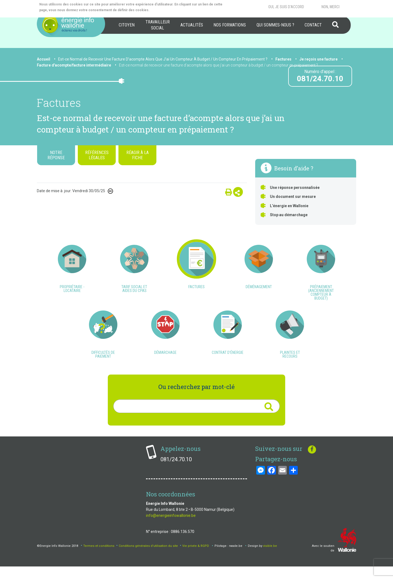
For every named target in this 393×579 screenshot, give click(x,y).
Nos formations (229, 25)
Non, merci (330, 7)
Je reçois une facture (318, 59)
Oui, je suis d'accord (286, 7)
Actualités (191, 25)
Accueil (43, 59)
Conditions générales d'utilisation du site (148, 558)
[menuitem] (126, 25)
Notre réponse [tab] (56, 155)
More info (172, 10)
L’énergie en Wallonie (289, 206)
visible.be (270, 558)
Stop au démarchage (289, 215)
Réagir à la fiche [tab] (137, 155)
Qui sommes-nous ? (275, 25)
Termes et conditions (98, 558)
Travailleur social (157, 25)
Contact (313, 25)
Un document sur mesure (293, 196)
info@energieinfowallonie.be (171, 528)
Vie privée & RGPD (195, 558)
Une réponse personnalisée (295, 187)
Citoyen (127, 25)
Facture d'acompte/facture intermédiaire (74, 65)
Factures (283, 59)
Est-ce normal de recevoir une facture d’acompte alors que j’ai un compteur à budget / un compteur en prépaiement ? (218, 65)
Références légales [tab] (97, 155)
